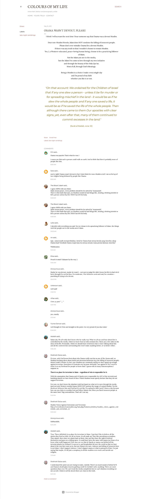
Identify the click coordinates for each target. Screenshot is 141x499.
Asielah (53, 336)
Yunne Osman (56, 324)
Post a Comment (50, 479)
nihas (53, 298)
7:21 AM (53, 455)
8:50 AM (53, 164)
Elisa (52, 256)
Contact (50, 16)
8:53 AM (53, 179)
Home (30, 16)
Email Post (53, 137)
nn (52, 238)
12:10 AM (53, 412)
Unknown (54, 286)
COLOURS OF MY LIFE (47, 6)
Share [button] (22, 26)
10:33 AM (53, 231)
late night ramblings (27, 35)
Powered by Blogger (70, 492)
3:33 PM (53, 292)
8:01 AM (53, 474)
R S (52, 152)
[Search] (118, 6)
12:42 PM (53, 279)
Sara (52, 171)
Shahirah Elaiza (56, 355)
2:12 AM (53, 317)
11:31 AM (53, 250)
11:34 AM (53, 262)
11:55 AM (53, 349)
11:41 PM (53, 395)
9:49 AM (53, 198)
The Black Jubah (57, 185)
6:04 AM (53, 425)
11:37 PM (53, 305)
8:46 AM (53, 330)
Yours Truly (39, 16)
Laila (52, 223)
